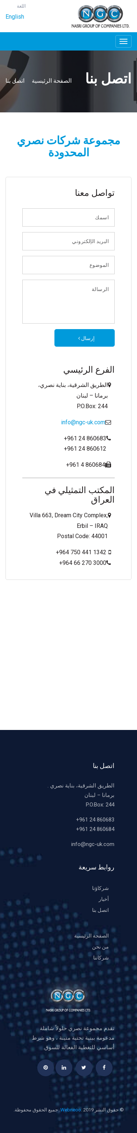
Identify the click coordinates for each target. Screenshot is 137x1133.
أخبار (104, 899)
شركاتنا (101, 958)
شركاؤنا (100, 888)
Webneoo (70, 1109)
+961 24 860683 (95, 819)
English (14, 16)
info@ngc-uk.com (83, 422)
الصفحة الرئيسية (50, 80)
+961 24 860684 (95, 829)
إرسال (85, 338)
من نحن (100, 947)
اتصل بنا (16, 80)
